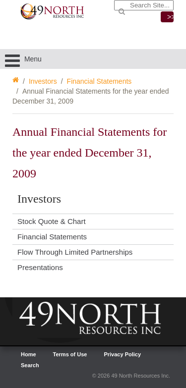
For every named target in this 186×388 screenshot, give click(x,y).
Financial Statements (99, 81)
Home (28, 354)
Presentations (40, 267)
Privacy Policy (122, 354)
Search (30, 365)
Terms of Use (70, 354)
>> (170, 17)
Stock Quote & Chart (51, 221)
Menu (23, 59)
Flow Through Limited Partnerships (74, 252)
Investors (43, 81)
